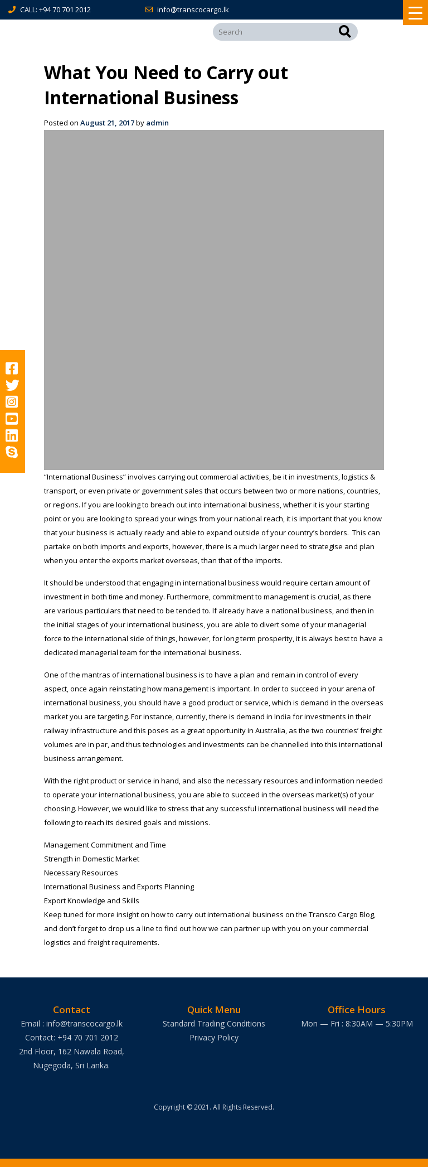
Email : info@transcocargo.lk (72, 1023)
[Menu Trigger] (415, 12)
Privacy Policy (214, 1037)
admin (157, 123)
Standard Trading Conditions (214, 1023)
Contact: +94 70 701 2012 (71, 1037)
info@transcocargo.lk (193, 9)
